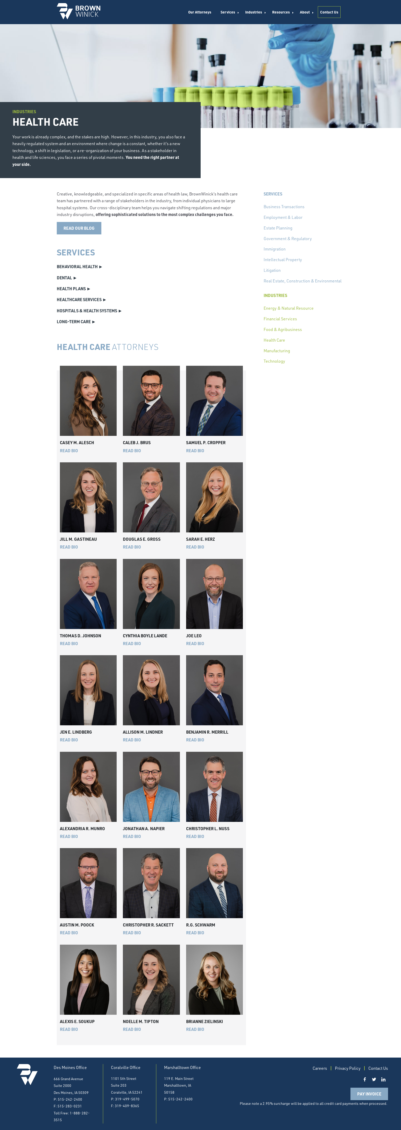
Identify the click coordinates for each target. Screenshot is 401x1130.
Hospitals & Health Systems (87, 310)
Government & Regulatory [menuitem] (288, 238)
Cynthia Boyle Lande (145, 635)
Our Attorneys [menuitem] (199, 12)
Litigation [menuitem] (272, 270)
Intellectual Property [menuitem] (283, 259)
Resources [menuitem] (281, 12)
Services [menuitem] (228, 12)
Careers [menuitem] (320, 1068)
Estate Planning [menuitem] (278, 228)
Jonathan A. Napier (144, 828)
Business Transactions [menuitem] (284, 206)
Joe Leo (194, 635)
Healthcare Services (79, 299)
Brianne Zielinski (204, 1021)
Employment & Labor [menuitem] (283, 217)
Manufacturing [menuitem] (277, 350)
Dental (64, 277)
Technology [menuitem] (274, 361)
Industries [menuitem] (253, 12)
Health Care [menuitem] (274, 340)
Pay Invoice (369, 1094)
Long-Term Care (74, 321)
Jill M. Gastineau (78, 539)
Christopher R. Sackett (148, 925)
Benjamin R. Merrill (207, 732)
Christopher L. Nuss (207, 828)
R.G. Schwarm (200, 925)
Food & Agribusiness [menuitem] (283, 329)
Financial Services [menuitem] (280, 318)
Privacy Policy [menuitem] (348, 1068)
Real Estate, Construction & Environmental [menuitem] (303, 280)
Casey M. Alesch (77, 442)
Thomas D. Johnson (80, 635)
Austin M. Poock (77, 925)
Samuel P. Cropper (206, 442)
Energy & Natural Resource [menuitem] (289, 308)
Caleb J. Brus (137, 442)
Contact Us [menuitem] (329, 12)
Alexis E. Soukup (77, 1021)
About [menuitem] (305, 12)
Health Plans (71, 288)
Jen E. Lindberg (76, 732)
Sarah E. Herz (200, 539)
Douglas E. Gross (141, 539)
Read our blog (79, 228)
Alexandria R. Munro (82, 828)
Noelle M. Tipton (141, 1021)
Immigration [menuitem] (275, 249)
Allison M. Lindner (143, 732)
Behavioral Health (77, 266)
